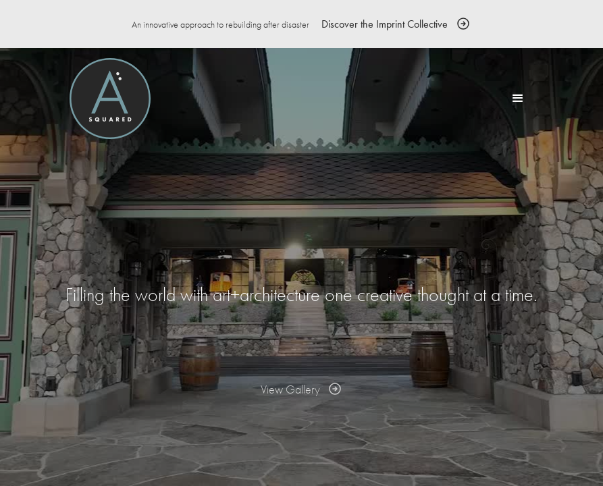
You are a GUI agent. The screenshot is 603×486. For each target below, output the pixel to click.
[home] (110, 98)
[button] (518, 98)
